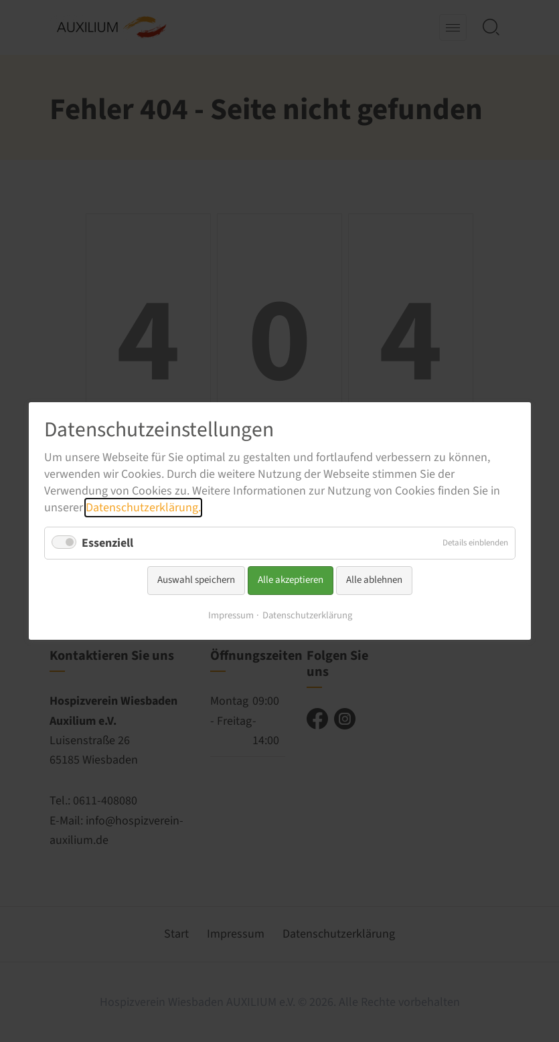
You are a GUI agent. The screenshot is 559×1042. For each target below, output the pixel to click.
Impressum (230, 615)
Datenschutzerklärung (306, 615)
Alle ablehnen (374, 580)
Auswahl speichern (196, 580)
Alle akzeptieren (290, 580)
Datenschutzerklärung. (143, 507)
